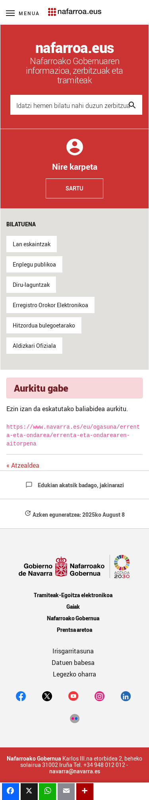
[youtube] (73, 696)
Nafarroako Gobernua (73, 618)
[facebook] (21, 696)
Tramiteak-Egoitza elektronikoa (73, 595)
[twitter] (47, 696)
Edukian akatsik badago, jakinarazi (74, 485)
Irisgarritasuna (73, 651)
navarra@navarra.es (74, 771)
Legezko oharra (74, 674)
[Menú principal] (23, 13)
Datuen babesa (73, 662)
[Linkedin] (126, 696)
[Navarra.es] (74, 8)
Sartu (74, 188)
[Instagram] (99, 696)
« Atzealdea (22, 465)
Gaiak (73, 606)
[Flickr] (74, 718)
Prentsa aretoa (75, 629)
